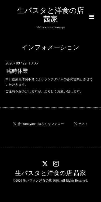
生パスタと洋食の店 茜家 (50, 173)
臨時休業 (17, 71)
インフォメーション (50, 47)
